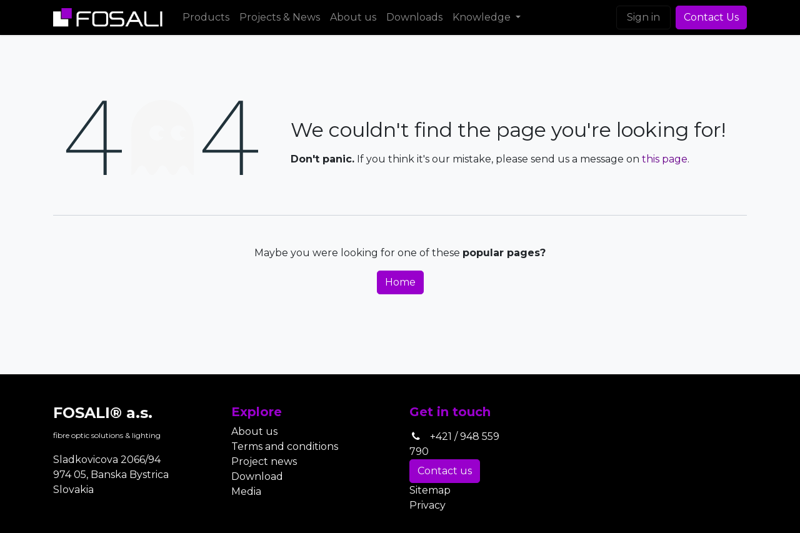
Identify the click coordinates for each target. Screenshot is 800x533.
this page (665, 159)
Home (400, 282)
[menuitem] (206, 17)
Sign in (643, 17)
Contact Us (711, 17)
